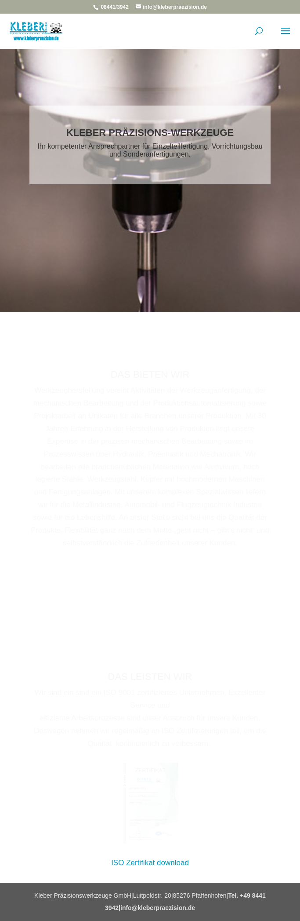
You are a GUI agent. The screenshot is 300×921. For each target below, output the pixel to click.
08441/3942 (114, 7)
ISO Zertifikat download (150, 863)
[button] (16, 905)
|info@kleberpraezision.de (157, 907)
